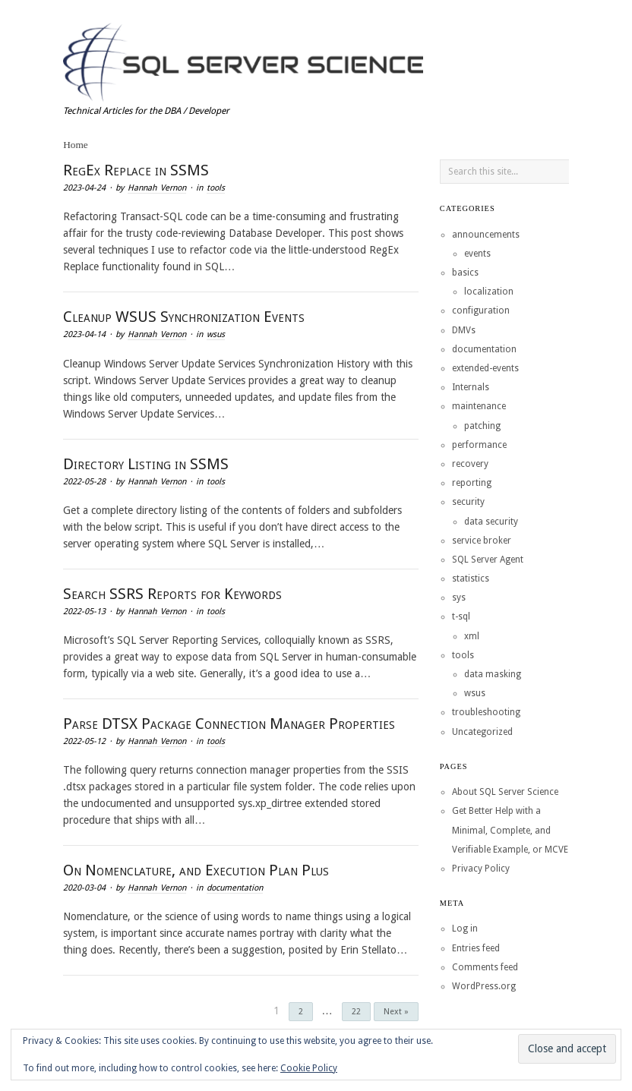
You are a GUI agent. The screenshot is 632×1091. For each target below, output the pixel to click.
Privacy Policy (481, 868)
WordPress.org (484, 986)
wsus (216, 334)
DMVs (464, 330)
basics (465, 272)
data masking (492, 674)
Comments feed (485, 967)
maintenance (479, 406)
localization (489, 291)
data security (491, 521)
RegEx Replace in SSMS (136, 170)
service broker (481, 540)
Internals (470, 387)
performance (479, 445)
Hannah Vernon (157, 188)
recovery (470, 464)
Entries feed (476, 948)
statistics (470, 578)
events (477, 253)
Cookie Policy (308, 1068)
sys (459, 597)
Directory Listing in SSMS (146, 464)
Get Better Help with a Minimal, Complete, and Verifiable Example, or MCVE (510, 830)
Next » (396, 1012)
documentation (235, 888)
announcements (486, 234)
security (468, 502)
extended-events (485, 368)
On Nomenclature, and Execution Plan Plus (196, 870)
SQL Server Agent (487, 559)
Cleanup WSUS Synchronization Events (184, 316)
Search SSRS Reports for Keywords (172, 594)
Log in (465, 928)
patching (482, 426)
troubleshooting (486, 712)
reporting (471, 483)
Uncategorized (482, 732)
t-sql (461, 616)
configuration (481, 310)
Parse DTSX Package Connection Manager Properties (229, 723)
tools (216, 188)
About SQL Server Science (505, 792)
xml (471, 636)
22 (356, 1012)
